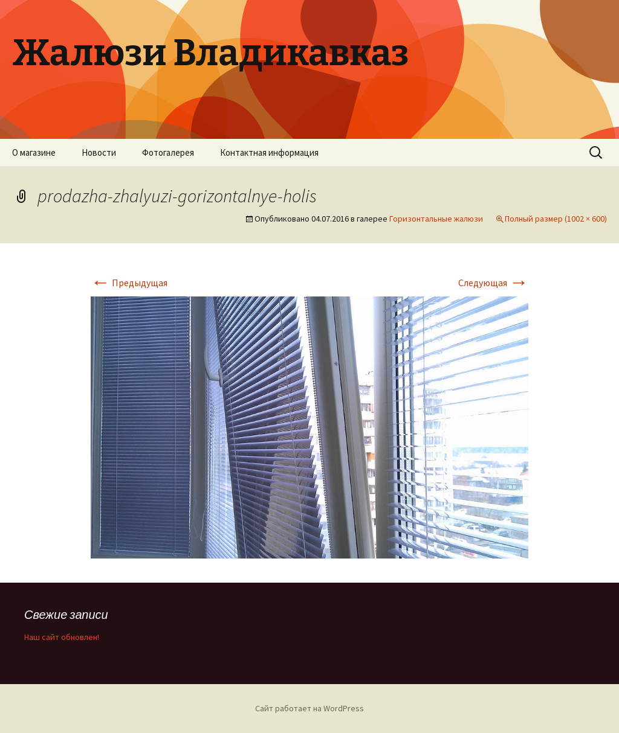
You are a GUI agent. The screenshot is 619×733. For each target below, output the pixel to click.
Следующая (493, 283)
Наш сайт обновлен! (61, 637)
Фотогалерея (168, 152)
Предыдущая (129, 283)
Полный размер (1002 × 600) (556, 218)
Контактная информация (269, 152)
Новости (99, 152)
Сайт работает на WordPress (309, 708)
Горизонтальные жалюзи (436, 218)
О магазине (34, 152)
